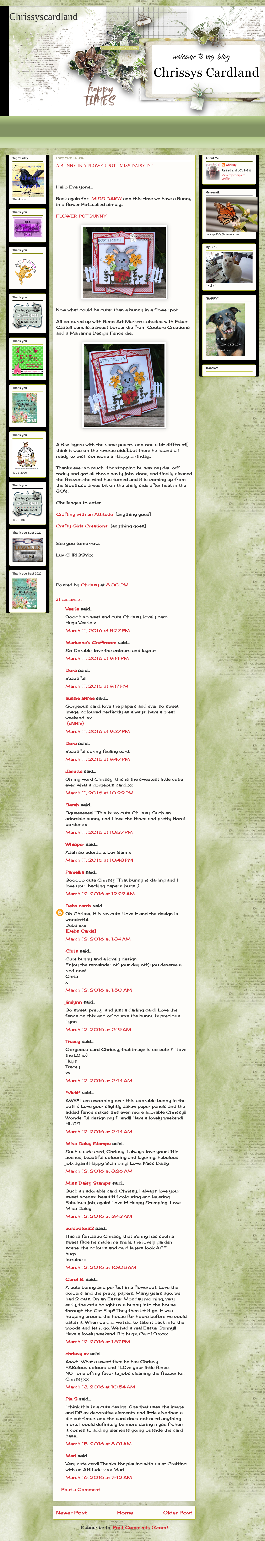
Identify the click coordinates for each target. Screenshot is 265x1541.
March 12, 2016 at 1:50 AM (98, 990)
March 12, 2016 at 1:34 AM (98, 939)
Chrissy (231, 164)
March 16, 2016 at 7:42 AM (98, 1477)
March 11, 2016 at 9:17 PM (96, 686)
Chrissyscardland (43, 16)
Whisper (74, 844)
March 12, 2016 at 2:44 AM (98, 1080)
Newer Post (71, 1512)
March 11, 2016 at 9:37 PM (97, 731)
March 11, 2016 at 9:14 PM (97, 658)
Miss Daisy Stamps (88, 1143)
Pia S (71, 1399)
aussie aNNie (79, 698)
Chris (71, 951)
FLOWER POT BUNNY (81, 216)
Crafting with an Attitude (84, 514)
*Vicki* (72, 1092)
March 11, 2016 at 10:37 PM (99, 832)
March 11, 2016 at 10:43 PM (99, 860)
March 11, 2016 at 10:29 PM (99, 792)
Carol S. (74, 1279)
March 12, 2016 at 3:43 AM (98, 1216)
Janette (73, 771)
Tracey (72, 1041)
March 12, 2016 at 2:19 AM (98, 1029)
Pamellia (74, 872)
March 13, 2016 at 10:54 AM (100, 1386)
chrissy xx (77, 1353)
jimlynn (73, 1002)
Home (125, 1512)
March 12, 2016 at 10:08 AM (100, 1267)
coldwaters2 (79, 1228)
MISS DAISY (106, 198)
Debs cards (78, 905)
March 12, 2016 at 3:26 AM (98, 1171)
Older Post (177, 1512)
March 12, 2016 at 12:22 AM (100, 893)
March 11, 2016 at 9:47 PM (97, 759)
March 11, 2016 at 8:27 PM (97, 630)
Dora (71, 670)
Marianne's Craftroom (90, 642)
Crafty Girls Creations (82, 525)
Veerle (72, 609)
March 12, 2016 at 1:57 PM (97, 1341)
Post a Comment (80, 1489)
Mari (70, 1455)
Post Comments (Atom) (140, 1527)
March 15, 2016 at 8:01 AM (98, 1443)
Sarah (72, 804)
